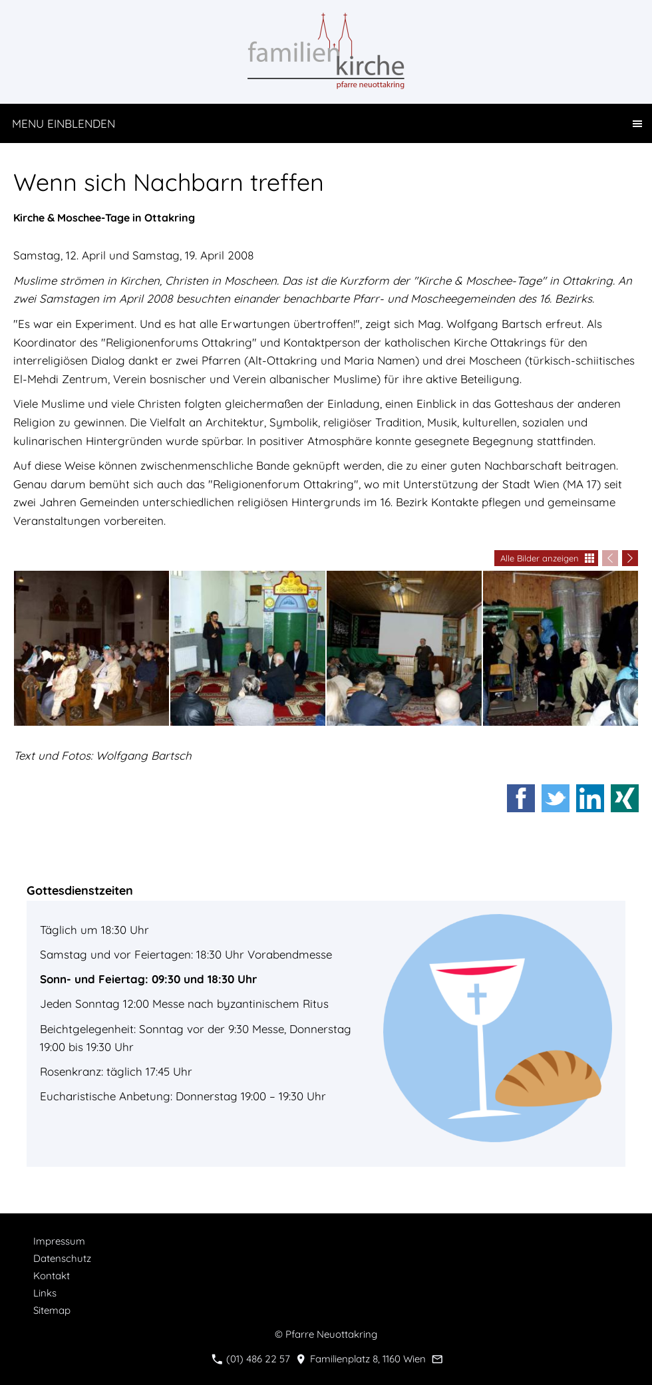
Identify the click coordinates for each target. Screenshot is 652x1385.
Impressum (59, 1241)
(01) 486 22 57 (251, 1358)
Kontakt (51, 1275)
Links (45, 1293)
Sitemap (52, 1310)
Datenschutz (62, 1258)
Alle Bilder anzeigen (539, 558)
